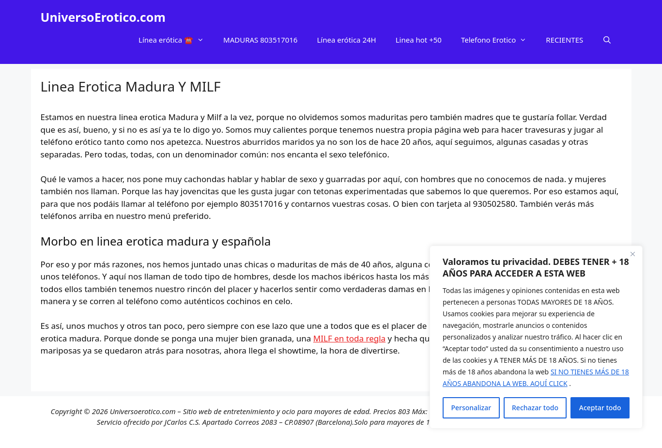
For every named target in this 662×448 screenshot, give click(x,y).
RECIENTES (564, 40)
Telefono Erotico (498, 39)
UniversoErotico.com (103, 17)
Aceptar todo (600, 407)
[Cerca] (632, 254)
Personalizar (471, 407)
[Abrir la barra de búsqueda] (607, 39)
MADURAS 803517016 (260, 40)
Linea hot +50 (419, 40)
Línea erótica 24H (346, 40)
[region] (536, 337)
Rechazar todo (535, 407)
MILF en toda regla (349, 338)
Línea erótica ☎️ (176, 39)
